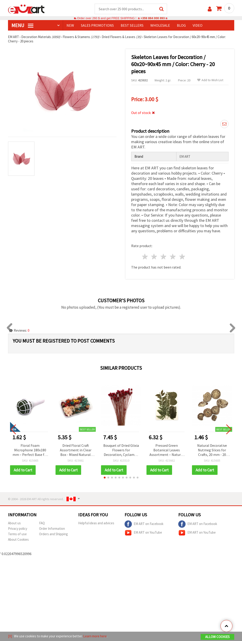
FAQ (42, 523)
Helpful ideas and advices (96, 523)
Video (197, 25)
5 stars (182, 256)
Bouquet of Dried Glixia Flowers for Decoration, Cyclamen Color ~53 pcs (121, 450)
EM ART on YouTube (143, 532)
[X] (10, 636)
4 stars (173, 256)
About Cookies (18, 539)
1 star (145, 256)
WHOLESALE (160, 25)
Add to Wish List (210, 80)
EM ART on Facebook (144, 524)
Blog (181, 25)
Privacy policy (17, 528)
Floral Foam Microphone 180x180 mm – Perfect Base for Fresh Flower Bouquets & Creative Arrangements (30, 450)
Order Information (52, 528)
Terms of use (17, 534)
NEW (70, 25)
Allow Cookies (217, 637)
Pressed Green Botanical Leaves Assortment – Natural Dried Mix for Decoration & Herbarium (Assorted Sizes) (166, 450)
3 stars (163, 256)
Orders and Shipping (53, 534)
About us (14, 523)
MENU (22, 25)
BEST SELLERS (132, 25)
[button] (105, 477)
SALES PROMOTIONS (97, 25)
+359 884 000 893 (153, 18)
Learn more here (95, 636)
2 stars (154, 256)
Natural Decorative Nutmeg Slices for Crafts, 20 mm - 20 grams (212, 450)
